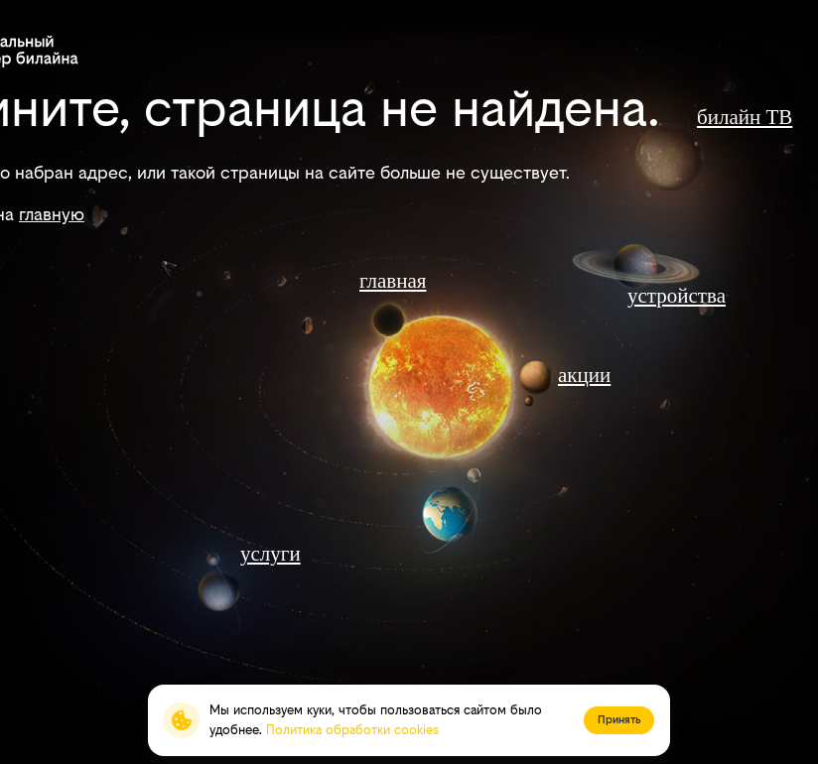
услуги (270, 554)
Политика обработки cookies (352, 729)
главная (392, 281)
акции (584, 375)
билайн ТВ (744, 117)
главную (51, 213)
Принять (619, 719)
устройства (676, 296)
